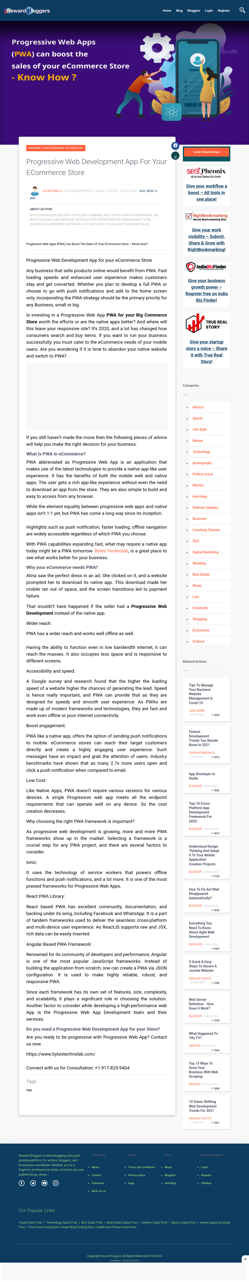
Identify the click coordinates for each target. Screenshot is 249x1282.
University (200, 608)
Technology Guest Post (61, 1222)
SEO (196, 541)
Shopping (200, 619)
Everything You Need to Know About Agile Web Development (201, 930)
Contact (96, 1175)
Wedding (199, 563)
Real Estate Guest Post (122, 1222)
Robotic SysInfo (129, 1260)
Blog (179, 10)
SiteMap (206, 1183)
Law (196, 597)
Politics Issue (203, 474)
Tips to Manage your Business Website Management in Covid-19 (201, 694)
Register (224, 10)
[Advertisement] (97, 397)
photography (202, 463)
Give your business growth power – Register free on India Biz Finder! (207, 290)
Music (197, 586)
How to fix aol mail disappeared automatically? (204, 893)
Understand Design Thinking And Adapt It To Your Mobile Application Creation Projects (204, 855)
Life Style (200, 429)
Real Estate (201, 574)
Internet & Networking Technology (55, 148)
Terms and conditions (141, 1167)
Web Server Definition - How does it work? (201, 1004)
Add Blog (170, 1183)
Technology (201, 452)
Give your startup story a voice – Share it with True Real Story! (206, 351)
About (95, 1167)
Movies (198, 485)
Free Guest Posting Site (43, 1227)
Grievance (98, 1183)
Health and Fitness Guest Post (117, 1227)
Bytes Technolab (111, 551)
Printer (195, 1046)
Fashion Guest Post (154, 1222)
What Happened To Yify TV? (203, 1036)
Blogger (195, 786)
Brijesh (194, 1084)
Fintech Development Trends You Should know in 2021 (203, 738)
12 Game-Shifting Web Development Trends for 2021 (203, 1106)
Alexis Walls (53, 191)
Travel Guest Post (30, 1222)
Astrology (200, 496)
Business (199, 519)
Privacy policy (136, 1175)
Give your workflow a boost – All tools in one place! (206, 192)
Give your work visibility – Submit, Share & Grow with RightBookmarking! (207, 239)
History (198, 407)
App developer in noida (202, 776)
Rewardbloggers (110, 1256)
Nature (198, 441)
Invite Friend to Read (206, 152)
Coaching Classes (206, 530)
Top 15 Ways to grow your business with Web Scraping (203, 1070)
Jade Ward (197, 710)
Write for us (99, 1191)
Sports (198, 418)
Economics (201, 630)
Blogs (168, 1167)
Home (167, 10)
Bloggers (193, 10)
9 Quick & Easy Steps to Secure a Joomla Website (203, 966)
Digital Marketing (206, 552)
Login (209, 10)
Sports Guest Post (183, 1222)
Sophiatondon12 (201, 753)
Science (199, 641)
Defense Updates (206, 508)
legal (131, 1183)
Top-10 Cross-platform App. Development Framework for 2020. (200, 812)
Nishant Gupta (200, 978)
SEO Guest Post (92, 1222)
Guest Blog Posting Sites (78, 1227)
